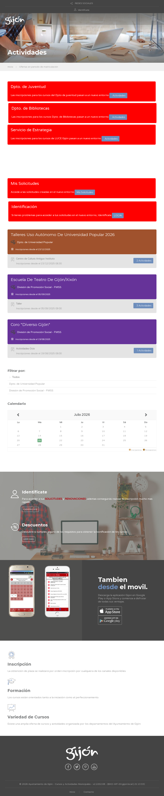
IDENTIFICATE (30, 509)
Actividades (118, 95)
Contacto (89, 792)
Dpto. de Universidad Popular (27, 383)
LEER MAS (28, 539)
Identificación (24, 206)
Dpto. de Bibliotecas (30, 108)
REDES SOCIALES (84, 3)
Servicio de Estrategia (31, 130)
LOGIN (118, 215)
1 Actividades (143, 350)
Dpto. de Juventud (28, 86)
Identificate (83, 10)
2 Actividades (143, 260)
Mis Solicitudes (25, 183)
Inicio (10, 66)
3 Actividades (143, 305)
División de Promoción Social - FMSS (31, 390)
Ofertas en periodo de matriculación (38, 66)
